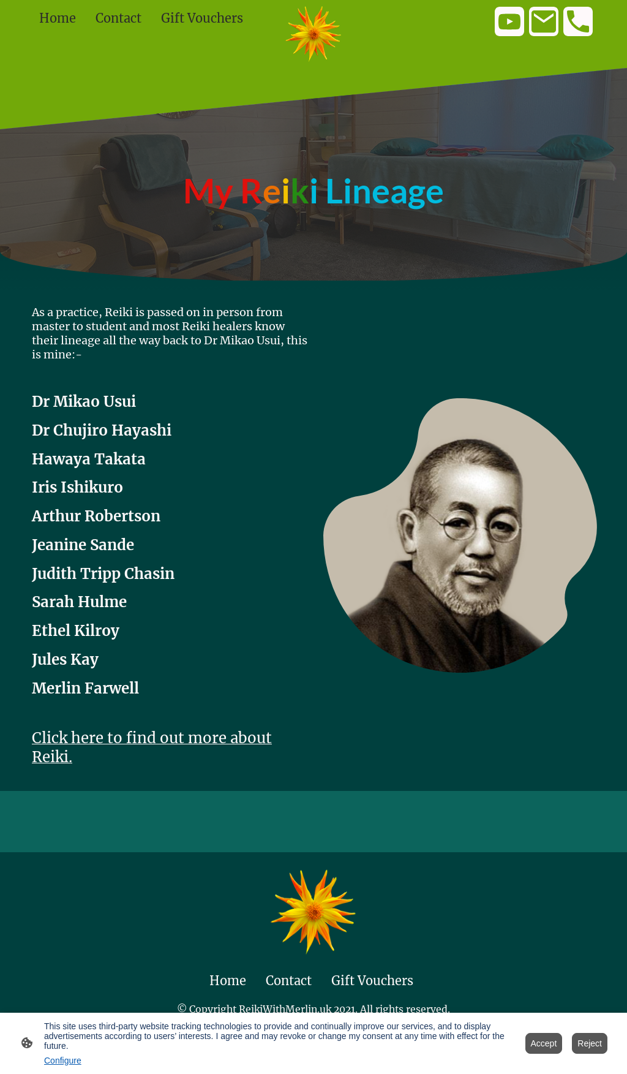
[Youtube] (509, 21)
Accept (544, 1043)
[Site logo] (314, 34)
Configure (62, 1060)
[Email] (543, 21)
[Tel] (578, 21)
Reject (589, 1043)
